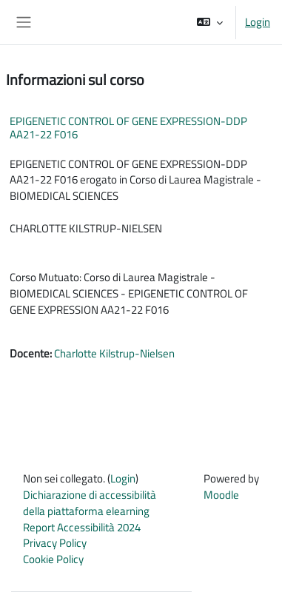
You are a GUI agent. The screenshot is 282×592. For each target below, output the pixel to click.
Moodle (221, 494)
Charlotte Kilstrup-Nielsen (114, 353)
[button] (209, 22)
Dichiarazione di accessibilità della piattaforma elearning (89, 502)
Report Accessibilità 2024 (82, 527)
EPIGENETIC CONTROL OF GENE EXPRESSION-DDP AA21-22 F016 (128, 127)
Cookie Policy (53, 559)
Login (257, 22)
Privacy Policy (55, 542)
